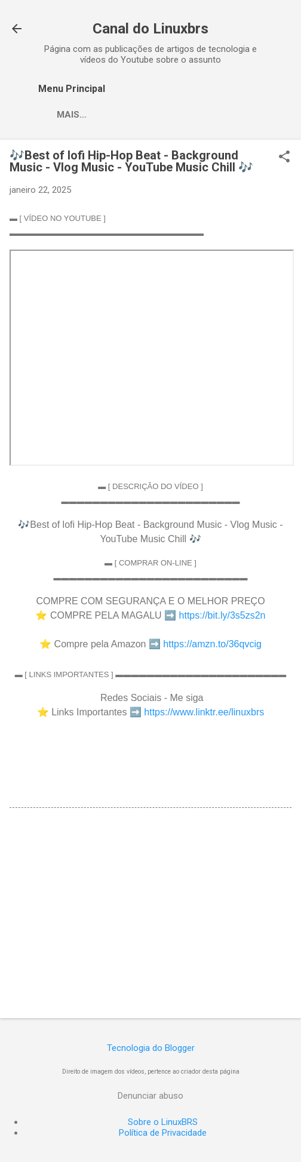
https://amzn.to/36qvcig (212, 644)
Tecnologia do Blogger (151, 1048)
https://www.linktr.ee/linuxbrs (204, 712)
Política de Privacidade (163, 1132)
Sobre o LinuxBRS (163, 1122)
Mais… (72, 114)
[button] (284, 157)
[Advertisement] (150, 915)
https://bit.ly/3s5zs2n (222, 615)
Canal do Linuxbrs (150, 28)
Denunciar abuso (150, 1095)
